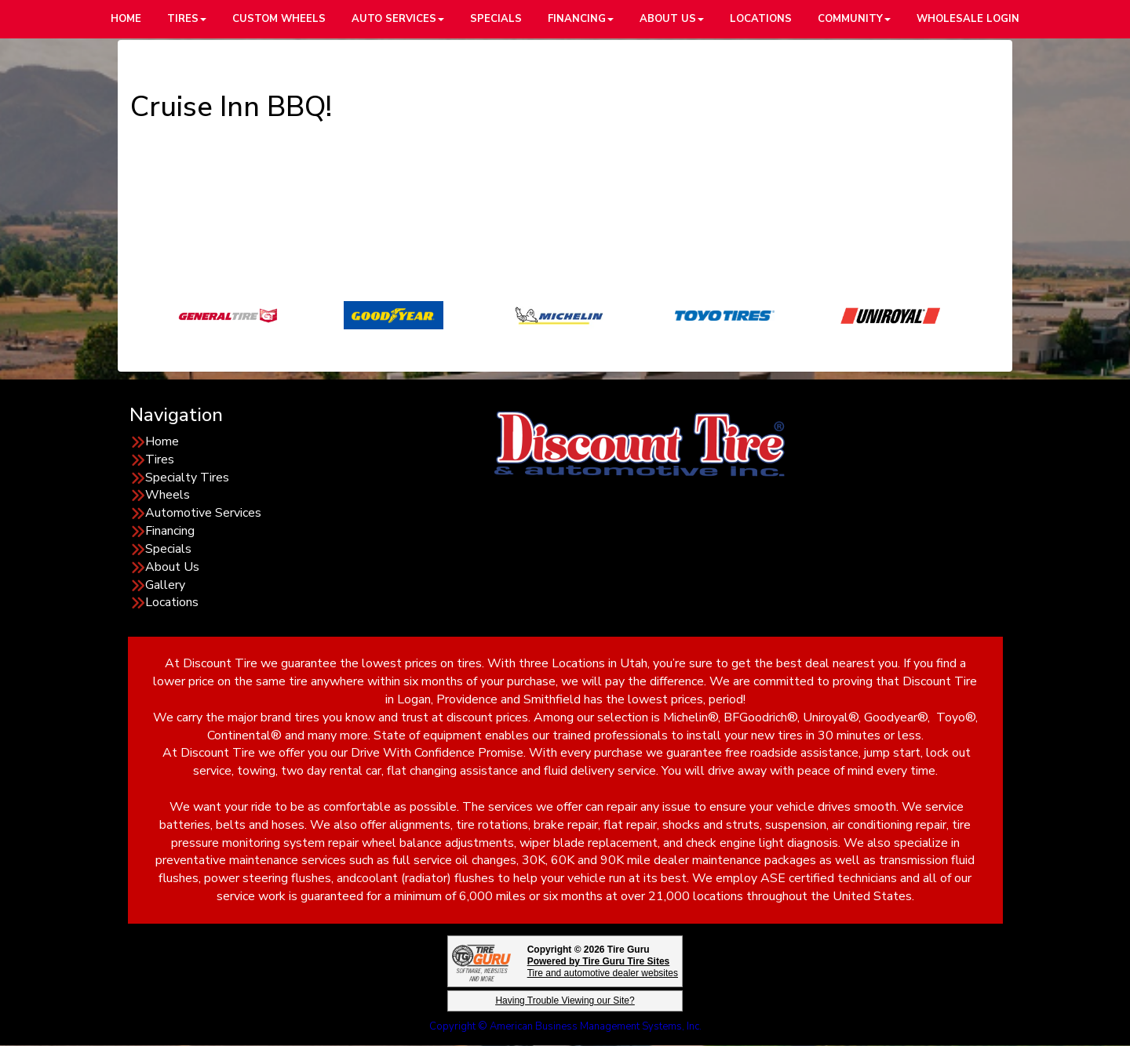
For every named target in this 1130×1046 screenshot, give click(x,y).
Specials (168, 549)
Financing (170, 530)
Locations (172, 602)
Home (162, 441)
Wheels (167, 494)
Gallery (165, 585)
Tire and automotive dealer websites (602, 967)
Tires (159, 459)
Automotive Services (203, 512)
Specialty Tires (187, 477)
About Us (172, 567)
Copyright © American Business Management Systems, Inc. (565, 1026)
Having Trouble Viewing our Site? (564, 1000)
